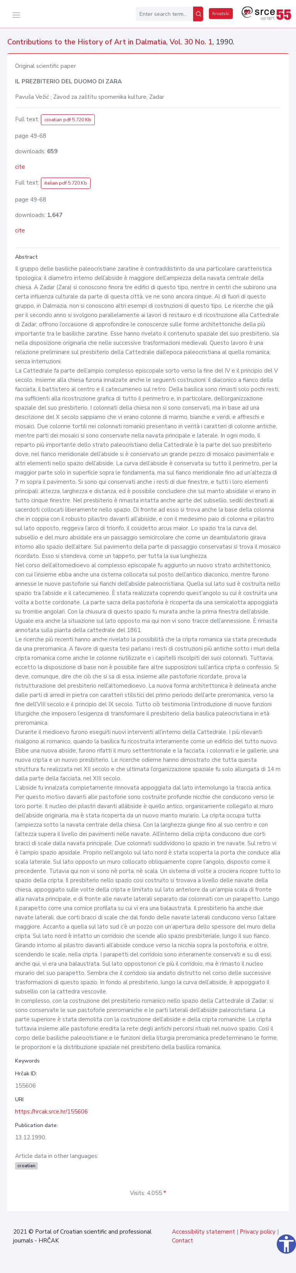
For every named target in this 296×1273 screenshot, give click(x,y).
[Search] (198, 14)
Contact (182, 1240)
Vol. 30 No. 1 (191, 42)
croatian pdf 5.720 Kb (67, 120)
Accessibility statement (203, 1232)
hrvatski (220, 13)
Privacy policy (258, 1232)
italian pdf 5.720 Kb (65, 183)
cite (20, 167)
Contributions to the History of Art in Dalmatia (86, 42)
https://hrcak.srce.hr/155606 (51, 1111)
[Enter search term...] (164, 14)
